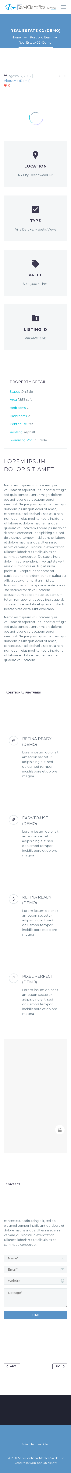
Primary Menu (63, 7)
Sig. (60, 1366)
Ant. (11, 1366)
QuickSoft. (50, 1463)
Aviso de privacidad (35, 1444)
